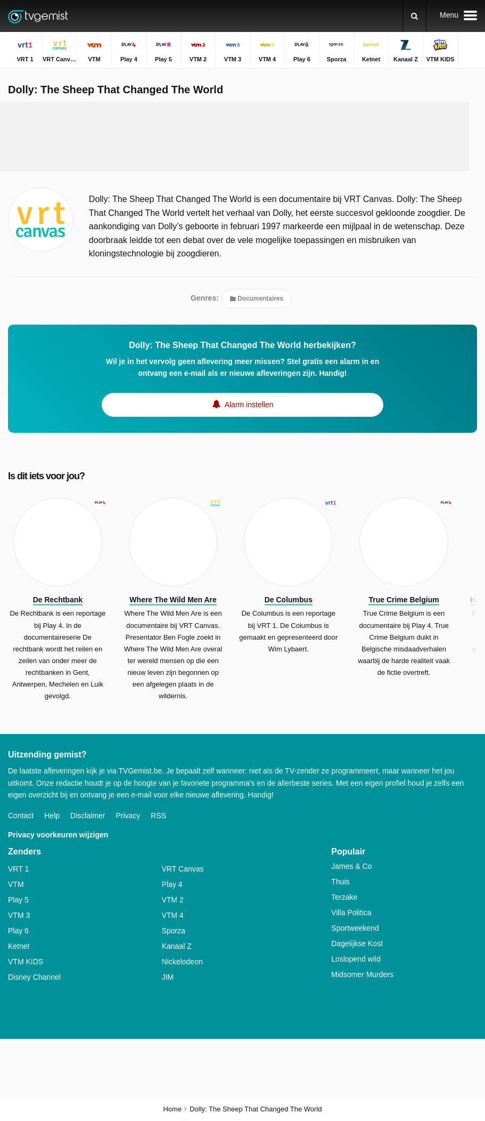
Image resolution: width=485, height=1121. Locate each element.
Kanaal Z (177, 946)
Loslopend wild (356, 959)
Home (172, 1109)
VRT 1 (18, 869)
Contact (21, 815)
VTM (16, 884)
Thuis (340, 881)
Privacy (128, 815)
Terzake (344, 897)
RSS (158, 815)
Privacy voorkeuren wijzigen (58, 834)
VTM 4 (173, 915)
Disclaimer (87, 815)
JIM (168, 977)
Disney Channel (34, 977)
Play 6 (18, 930)
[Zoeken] (414, 16)
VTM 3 (19, 915)
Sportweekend (355, 928)
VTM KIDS (25, 961)
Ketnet (18, 946)
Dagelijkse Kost (357, 943)
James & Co (351, 866)
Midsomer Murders (362, 974)
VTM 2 (173, 900)
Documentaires (256, 298)
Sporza (173, 930)
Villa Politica (351, 912)
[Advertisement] (235, 136)
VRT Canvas (183, 869)
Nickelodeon (182, 961)
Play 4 (172, 884)
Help (52, 815)
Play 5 (18, 900)
